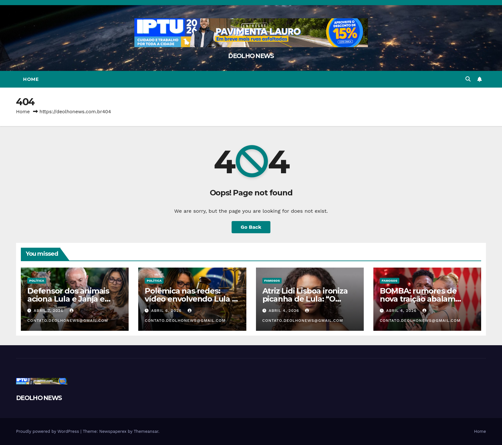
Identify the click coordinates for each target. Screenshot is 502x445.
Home (30, 79)
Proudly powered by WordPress (48, 431)
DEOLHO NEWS (251, 56)
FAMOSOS (272, 280)
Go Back (251, 227)
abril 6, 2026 (167, 310)
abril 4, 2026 (284, 310)
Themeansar (146, 431)
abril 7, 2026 (49, 310)
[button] (468, 79)
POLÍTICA (36, 280)
